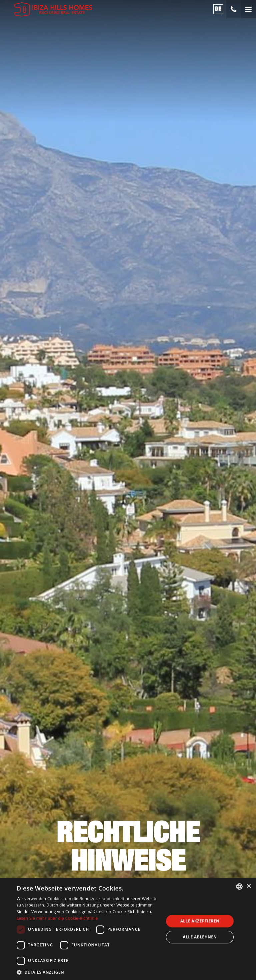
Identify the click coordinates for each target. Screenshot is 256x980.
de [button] (218, 9)
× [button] (248, 886)
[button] (88, 972)
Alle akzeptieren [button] (200, 921)
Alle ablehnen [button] (200, 937)
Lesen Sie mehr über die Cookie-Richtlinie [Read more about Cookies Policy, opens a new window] (57, 918)
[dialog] (128, 929)
